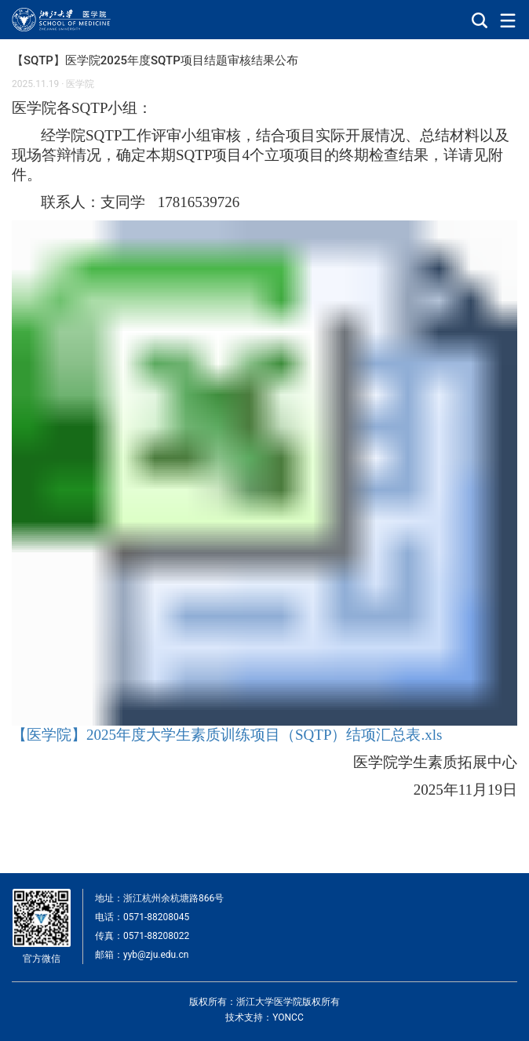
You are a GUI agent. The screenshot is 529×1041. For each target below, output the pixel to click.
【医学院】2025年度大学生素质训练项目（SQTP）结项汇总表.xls (227, 734)
